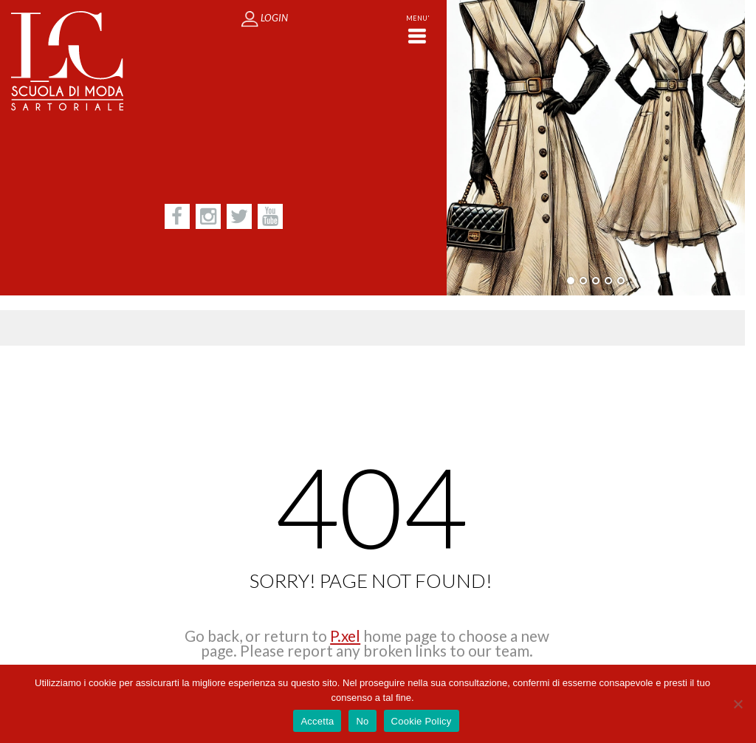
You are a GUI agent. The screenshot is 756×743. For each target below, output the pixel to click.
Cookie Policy (421, 721)
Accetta (317, 721)
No (362, 721)
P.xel (345, 635)
